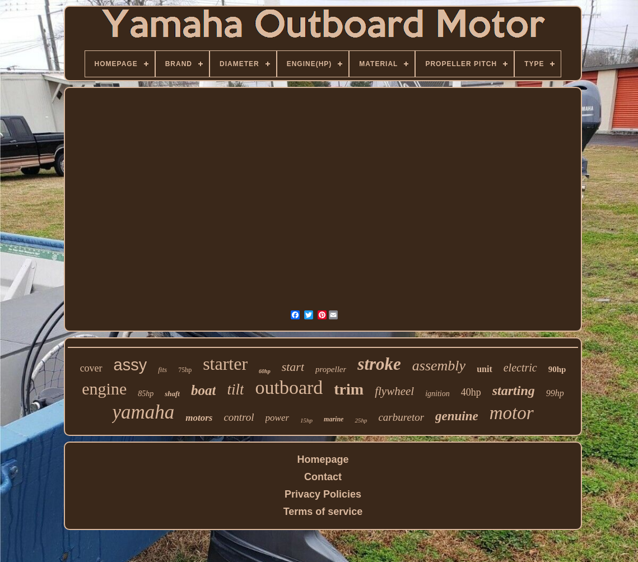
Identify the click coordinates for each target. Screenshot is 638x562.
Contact (323, 476)
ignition (437, 393)
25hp (361, 420)
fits (162, 369)
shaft (172, 393)
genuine (456, 416)
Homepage (322, 459)
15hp (306, 420)
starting (513, 390)
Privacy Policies (323, 494)
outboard (289, 387)
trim (349, 389)
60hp (265, 371)
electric (520, 367)
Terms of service (323, 511)
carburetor (401, 417)
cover (91, 368)
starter (225, 364)
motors (198, 417)
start (293, 367)
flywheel (394, 391)
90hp (557, 369)
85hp (145, 393)
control (238, 417)
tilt (235, 389)
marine (333, 419)
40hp (471, 392)
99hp (555, 393)
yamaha (143, 412)
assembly (438, 365)
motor (512, 413)
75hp (185, 370)
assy (130, 365)
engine (104, 388)
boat (203, 390)
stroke (379, 364)
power (278, 417)
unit (484, 369)
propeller (330, 369)
